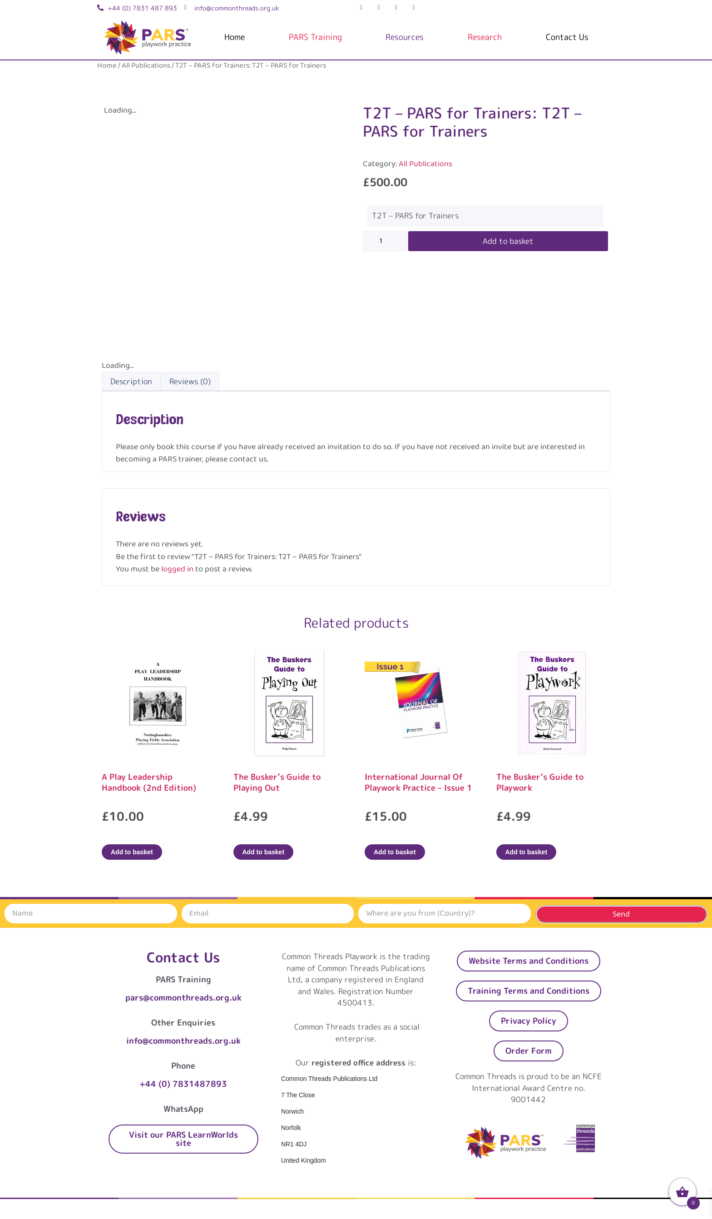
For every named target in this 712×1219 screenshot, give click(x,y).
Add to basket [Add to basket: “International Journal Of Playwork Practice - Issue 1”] (395, 852)
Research (485, 37)
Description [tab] (131, 381)
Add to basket (508, 241)
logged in (177, 569)
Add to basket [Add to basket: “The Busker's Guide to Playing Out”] (263, 852)
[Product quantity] (385, 241)
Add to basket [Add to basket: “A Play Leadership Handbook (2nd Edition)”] (132, 852)
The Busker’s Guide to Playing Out (277, 782)
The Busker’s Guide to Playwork (539, 782)
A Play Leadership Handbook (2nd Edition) (149, 782)
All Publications (146, 65)
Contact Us (567, 37)
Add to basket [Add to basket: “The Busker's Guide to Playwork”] (526, 852)
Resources (405, 37)
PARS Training (315, 37)
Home (234, 37)
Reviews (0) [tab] (190, 381)
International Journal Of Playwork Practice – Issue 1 (418, 782)
